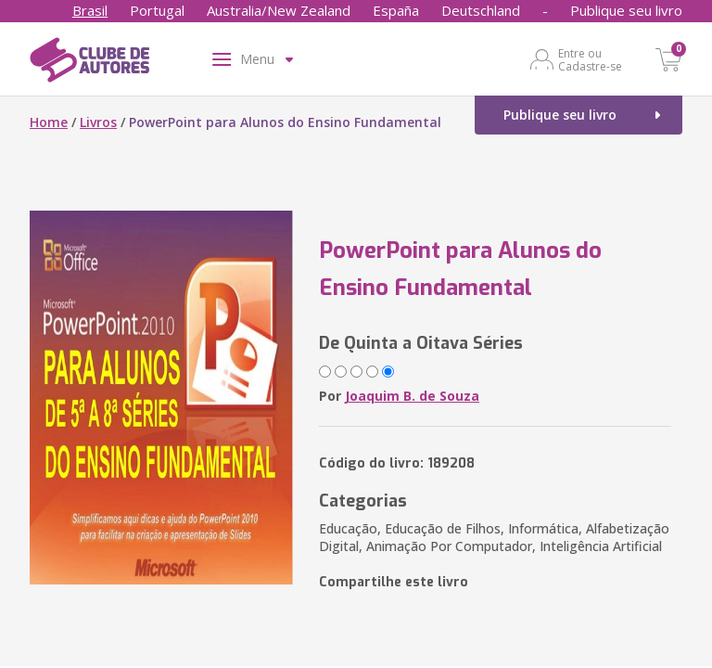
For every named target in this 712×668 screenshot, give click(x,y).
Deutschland (480, 10)
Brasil (90, 10)
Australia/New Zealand (278, 10)
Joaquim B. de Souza (412, 396)
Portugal (157, 10)
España (396, 10)
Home (49, 122)
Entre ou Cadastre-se (590, 59)
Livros (98, 122)
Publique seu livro (626, 10)
